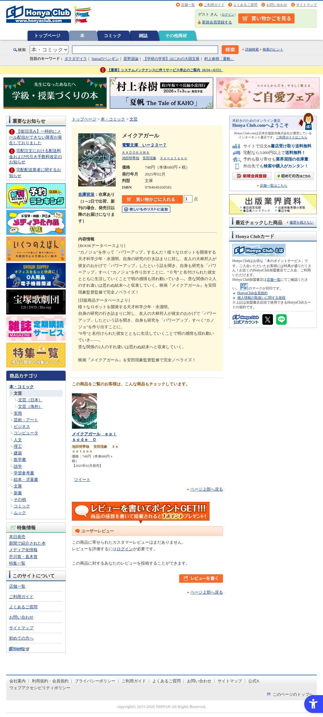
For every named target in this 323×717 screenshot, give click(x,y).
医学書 (20, 459)
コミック (112, 35)
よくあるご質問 (245, 5)
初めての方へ (21, 638)
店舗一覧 (188, 5)
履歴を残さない (302, 222)
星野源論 (131, 59)
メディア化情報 (23, 549)
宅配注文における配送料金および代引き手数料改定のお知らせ (35, 156)
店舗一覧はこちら (273, 185)
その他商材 (176, 35)
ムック (20, 512)
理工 (18, 446)
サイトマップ (306, 5)
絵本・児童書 (26, 479)
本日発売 (17, 536)
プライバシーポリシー (95, 681)
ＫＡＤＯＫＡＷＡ (135, 152)
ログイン (228, 14)
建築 (18, 453)
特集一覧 (17, 563)
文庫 (18, 486)
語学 (18, 466)
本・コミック (21, 386)
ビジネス (22, 426)
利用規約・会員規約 (50, 681)
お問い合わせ (276, 5)
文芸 (18, 393)
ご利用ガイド (214, 5)
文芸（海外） (30, 406)
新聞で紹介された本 (27, 543)
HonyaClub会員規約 (252, 293)
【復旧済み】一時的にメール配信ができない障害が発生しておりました (35, 137)
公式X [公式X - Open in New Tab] (254, 681)
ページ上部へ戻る (206, 489)
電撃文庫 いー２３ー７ (144, 145)
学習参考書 (24, 473)
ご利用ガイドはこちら (291, 137)
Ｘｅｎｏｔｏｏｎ (173, 158)
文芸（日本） (30, 400)
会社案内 (17, 681)
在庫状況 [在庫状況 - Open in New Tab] (86, 194)
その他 (20, 499)
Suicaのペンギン (105, 59)
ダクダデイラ (75, 59)
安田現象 (149, 158)
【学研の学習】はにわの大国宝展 (171, 59)
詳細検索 (252, 49)
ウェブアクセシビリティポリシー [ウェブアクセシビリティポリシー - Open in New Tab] (39, 687)
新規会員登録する (217, 22)
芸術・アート (26, 420)
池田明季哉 (130, 158)
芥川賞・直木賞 (23, 556)
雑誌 (143, 35)
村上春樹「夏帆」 (219, 59)
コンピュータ (26, 433)
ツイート (82, 479)
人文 (18, 440)
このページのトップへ (293, 694)
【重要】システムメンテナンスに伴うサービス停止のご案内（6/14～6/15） (165, 70)
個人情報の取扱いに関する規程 (261, 297)
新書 (18, 493)
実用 (18, 413)
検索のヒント (273, 49)
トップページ (47, 35)
